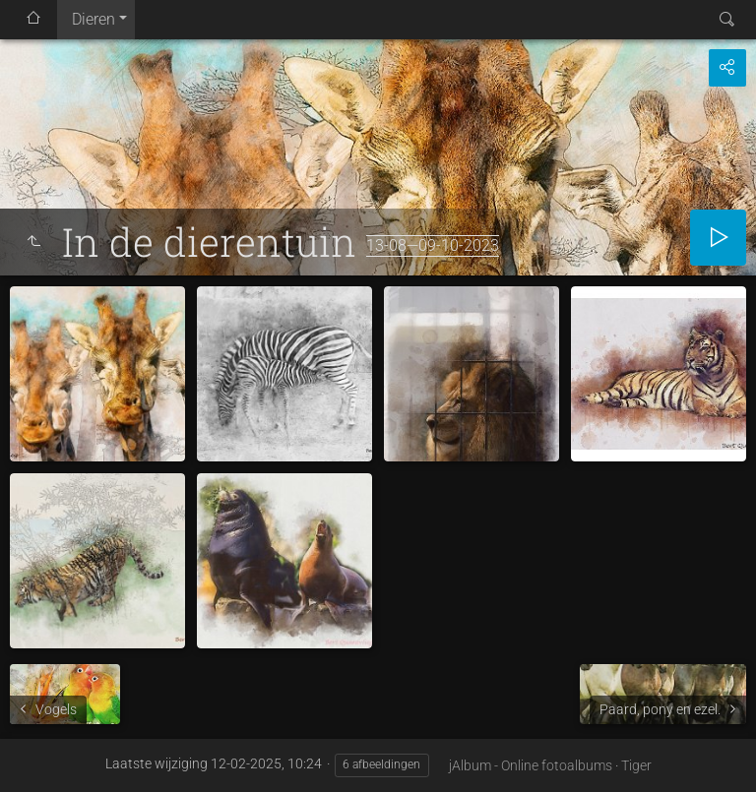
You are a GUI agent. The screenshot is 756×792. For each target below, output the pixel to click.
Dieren (93, 19)
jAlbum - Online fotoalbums (530, 765)
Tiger (636, 765)
